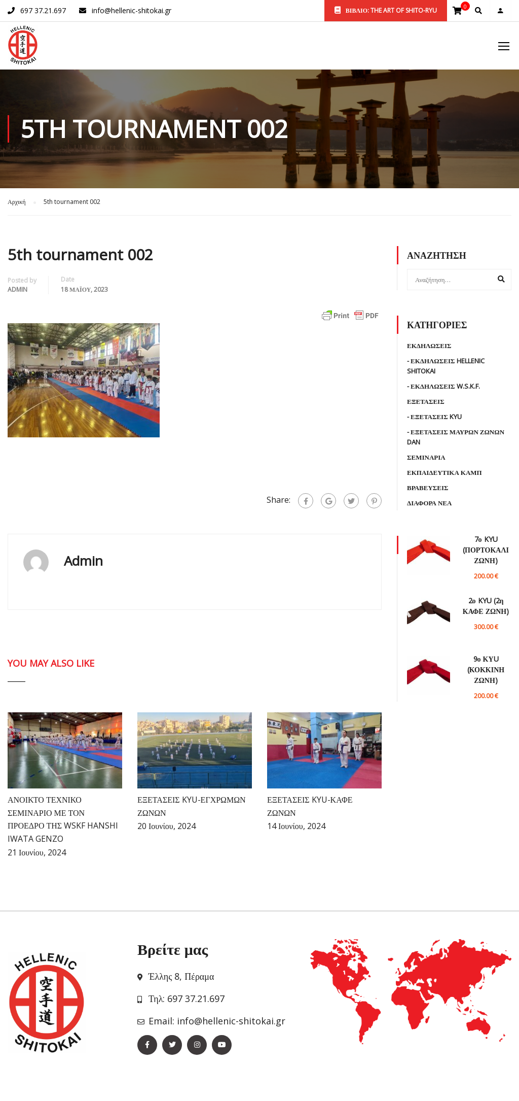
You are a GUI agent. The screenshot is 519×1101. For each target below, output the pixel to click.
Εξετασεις (425, 401)
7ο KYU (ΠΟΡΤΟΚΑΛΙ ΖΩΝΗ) (486, 549)
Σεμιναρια (426, 457)
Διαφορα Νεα (429, 502)
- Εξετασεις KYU (434, 416)
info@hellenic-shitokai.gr (131, 10)
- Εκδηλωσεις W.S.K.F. (443, 386)
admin (17, 289)
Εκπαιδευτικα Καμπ (444, 472)
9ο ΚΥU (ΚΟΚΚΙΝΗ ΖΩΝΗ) (485, 669)
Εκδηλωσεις (429, 345)
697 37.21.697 (43, 10)
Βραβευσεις (428, 487)
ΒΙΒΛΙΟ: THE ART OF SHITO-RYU (386, 10)
